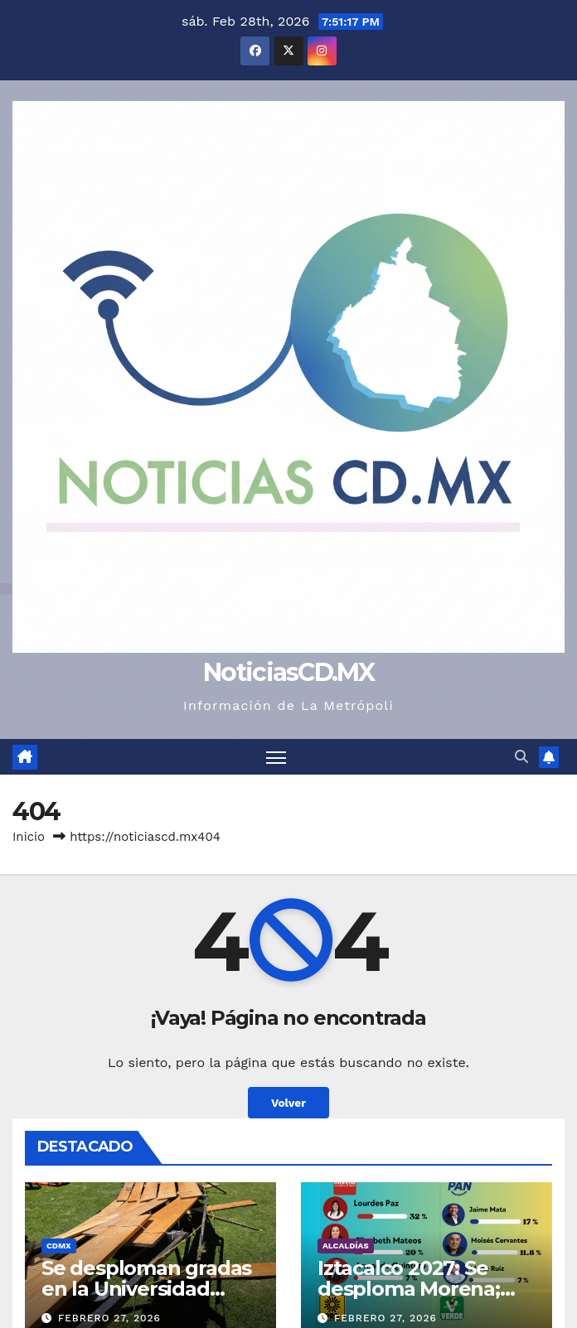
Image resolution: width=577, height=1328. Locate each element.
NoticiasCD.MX (288, 672)
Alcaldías (345, 1245)
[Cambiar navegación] (276, 757)
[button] (521, 757)
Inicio (28, 836)
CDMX (58, 1245)
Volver (288, 1102)
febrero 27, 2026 (109, 1318)
